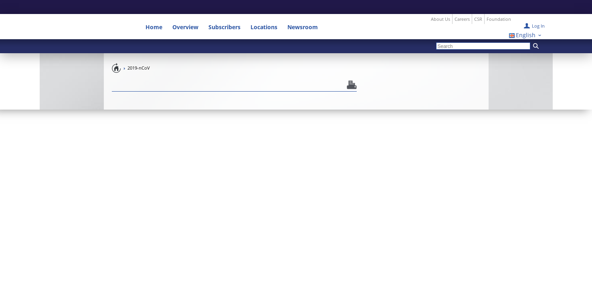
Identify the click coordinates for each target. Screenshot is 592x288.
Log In (538, 12)
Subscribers (224, 13)
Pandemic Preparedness (116, 54)
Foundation (499, 5)
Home (153, 13)
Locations (264, 13)
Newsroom (302, 13)
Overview (185, 13)
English (525, 21)
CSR (478, 5)
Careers (462, 5)
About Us (440, 5)
